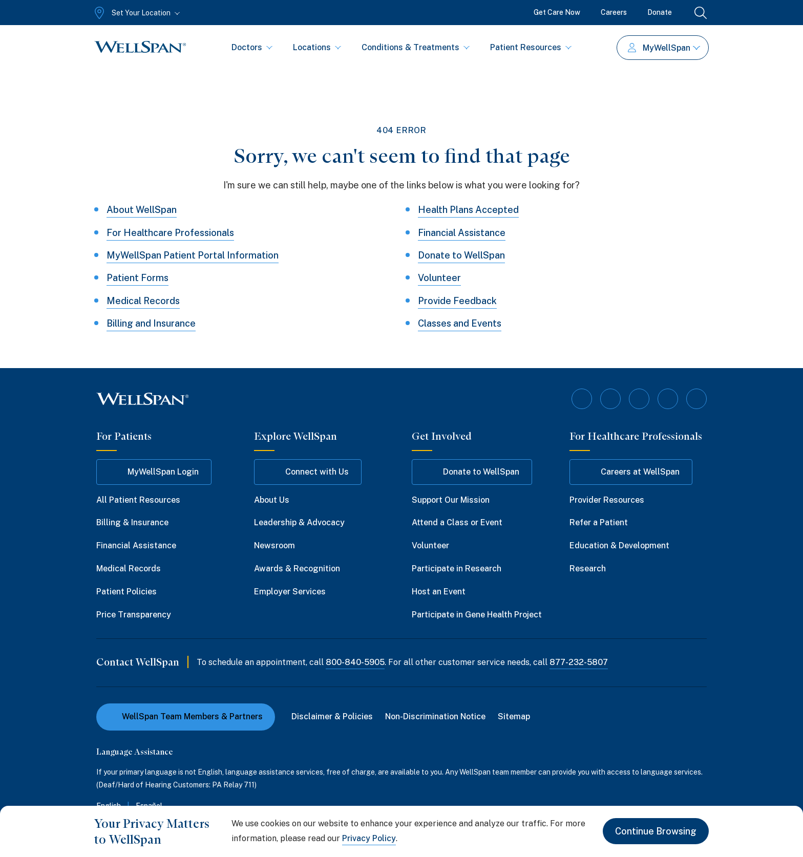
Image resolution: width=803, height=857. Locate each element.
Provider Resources (606, 500)
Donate (659, 12)
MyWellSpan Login (154, 472)
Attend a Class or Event (457, 522)
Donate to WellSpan (461, 255)
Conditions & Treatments (416, 47)
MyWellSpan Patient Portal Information (193, 255)
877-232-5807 (579, 662)
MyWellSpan (664, 48)
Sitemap (514, 716)
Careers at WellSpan (631, 472)
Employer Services (290, 591)
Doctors (251, 47)
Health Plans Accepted (468, 209)
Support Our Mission (451, 500)
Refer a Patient (598, 522)
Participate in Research (456, 568)
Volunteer (439, 277)
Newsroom (274, 545)
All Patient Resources (138, 500)
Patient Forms (137, 277)
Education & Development (619, 545)
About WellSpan (142, 209)
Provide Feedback (457, 300)
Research (587, 568)
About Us (271, 500)
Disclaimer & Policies (332, 716)
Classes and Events (459, 323)
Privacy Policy (369, 838)
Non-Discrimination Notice (435, 716)
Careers (614, 12)
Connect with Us (308, 472)
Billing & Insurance (132, 522)
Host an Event (439, 591)
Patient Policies (126, 591)
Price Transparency (133, 614)
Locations (317, 47)
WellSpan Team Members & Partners (186, 716)
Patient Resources (531, 47)
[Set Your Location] (136, 13)
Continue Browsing (655, 831)
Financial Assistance (461, 232)
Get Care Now (557, 12)
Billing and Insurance (151, 323)
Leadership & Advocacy (299, 522)
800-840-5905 (355, 662)
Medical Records (143, 300)
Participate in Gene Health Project (477, 614)
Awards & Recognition (297, 568)
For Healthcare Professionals (170, 232)
